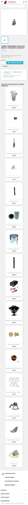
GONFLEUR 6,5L (14, 463)
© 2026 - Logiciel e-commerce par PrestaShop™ (12, 503)
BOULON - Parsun (14, 201)
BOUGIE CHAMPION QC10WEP (14, 153)
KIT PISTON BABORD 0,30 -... (14, 249)
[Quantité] (2, 62)
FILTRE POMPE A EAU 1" (14, 105)
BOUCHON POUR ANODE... (14, 344)
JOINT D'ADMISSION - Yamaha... (14, 392)
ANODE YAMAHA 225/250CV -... (14, 440)
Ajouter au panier (15, 63)
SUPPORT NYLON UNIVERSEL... (14, 177)
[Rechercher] (14, 6)
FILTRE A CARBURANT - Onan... (14, 225)
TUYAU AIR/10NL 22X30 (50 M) (14, 273)
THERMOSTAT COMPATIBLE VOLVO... (14, 320)
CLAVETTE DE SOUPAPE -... (14, 129)
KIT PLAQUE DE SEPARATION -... (14, 416)
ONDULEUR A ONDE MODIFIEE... (14, 296)
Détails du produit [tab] (17, 72)
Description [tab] (7, 72)
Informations (5, 501)
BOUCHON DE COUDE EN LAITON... (14, 368)
